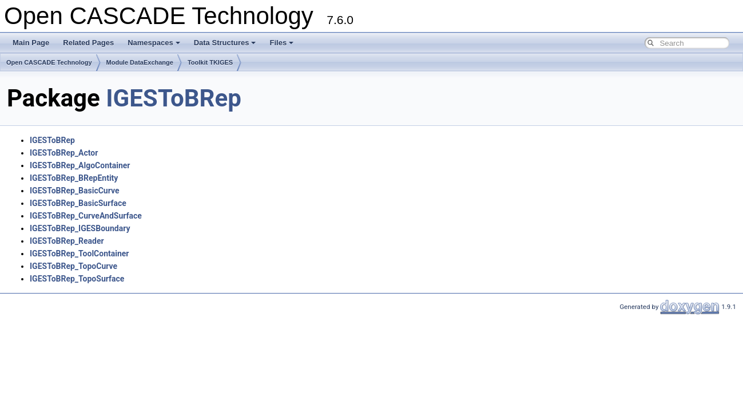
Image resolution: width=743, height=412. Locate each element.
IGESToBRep (173, 98)
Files (281, 42)
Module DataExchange (139, 62)
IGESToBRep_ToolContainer (79, 253)
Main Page (31, 42)
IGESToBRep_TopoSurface (77, 278)
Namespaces (154, 42)
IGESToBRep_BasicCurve (75, 190)
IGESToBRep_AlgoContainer (80, 165)
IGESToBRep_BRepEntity (74, 178)
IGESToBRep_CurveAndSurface (86, 215)
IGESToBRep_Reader (67, 240)
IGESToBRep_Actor (64, 152)
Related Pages (88, 42)
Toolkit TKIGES (210, 62)
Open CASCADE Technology (49, 62)
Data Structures (225, 42)
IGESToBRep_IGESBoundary (80, 228)
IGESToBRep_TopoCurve (73, 266)
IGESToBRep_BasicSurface (78, 203)
